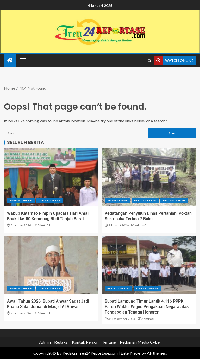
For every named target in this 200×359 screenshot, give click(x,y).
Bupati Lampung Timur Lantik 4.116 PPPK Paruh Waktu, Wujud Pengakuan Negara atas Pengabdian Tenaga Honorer (147, 307)
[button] (22, 60)
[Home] (10, 60)
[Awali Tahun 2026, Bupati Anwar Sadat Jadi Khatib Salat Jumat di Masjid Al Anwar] (51, 265)
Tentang (109, 342)
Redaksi (61, 342)
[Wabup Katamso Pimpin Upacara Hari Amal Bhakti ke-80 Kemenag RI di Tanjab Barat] (51, 177)
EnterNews (131, 352)
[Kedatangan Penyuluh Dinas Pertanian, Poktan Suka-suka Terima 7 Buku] (149, 177)
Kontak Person (85, 342)
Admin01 (43, 225)
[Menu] (22, 60)
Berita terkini (21, 200)
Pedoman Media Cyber (140, 342)
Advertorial (117, 200)
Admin (45, 342)
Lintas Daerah (50, 200)
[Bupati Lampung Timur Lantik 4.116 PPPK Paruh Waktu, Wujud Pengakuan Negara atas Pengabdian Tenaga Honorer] (149, 265)
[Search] (149, 61)
